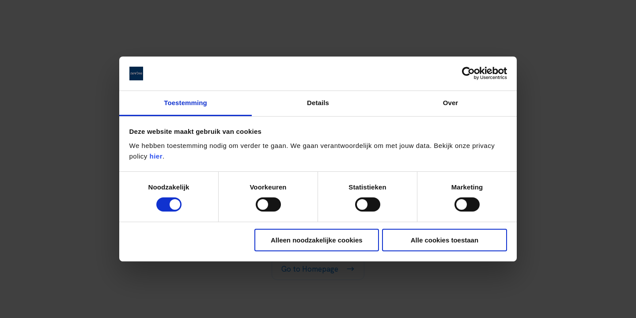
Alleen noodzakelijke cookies (317, 240)
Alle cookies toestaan (444, 240)
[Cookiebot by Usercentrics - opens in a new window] (468, 73)
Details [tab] (318, 102)
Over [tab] (450, 102)
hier (156, 156)
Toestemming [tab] (185, 102)
